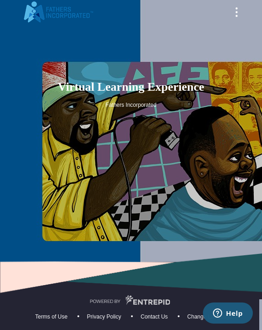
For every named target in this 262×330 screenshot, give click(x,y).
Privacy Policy (104, 317)
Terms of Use (51, 317)
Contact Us (154, 317)
